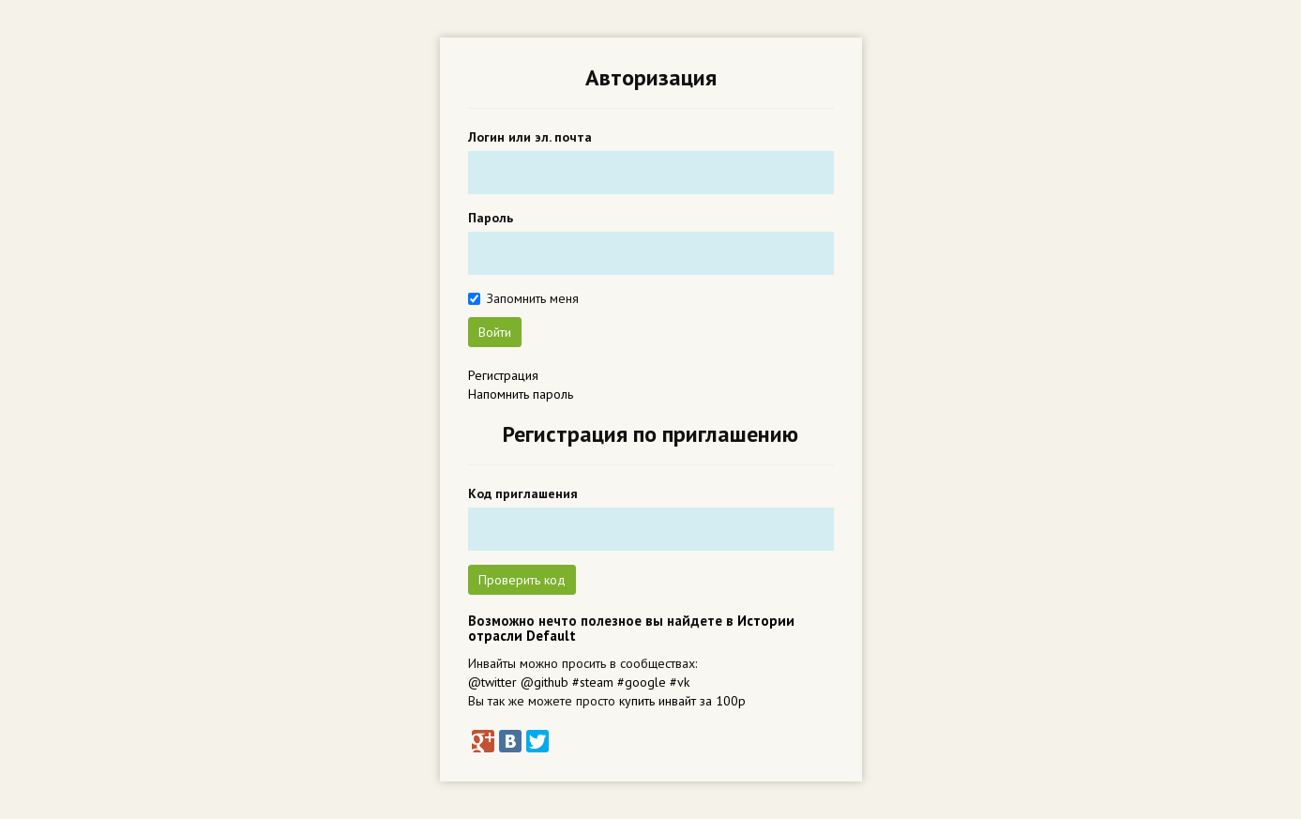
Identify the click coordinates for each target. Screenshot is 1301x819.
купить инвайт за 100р (682, 700)
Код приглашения (523, 493)
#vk (679, 682)
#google (641, 682)
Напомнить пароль (520, 394)
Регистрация (503, 375)
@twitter (492, 682)
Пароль (490, 217)
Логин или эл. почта (530, 137)
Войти (494, 332)
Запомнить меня (533, 298)
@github (544, 682)
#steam (592, 682)
